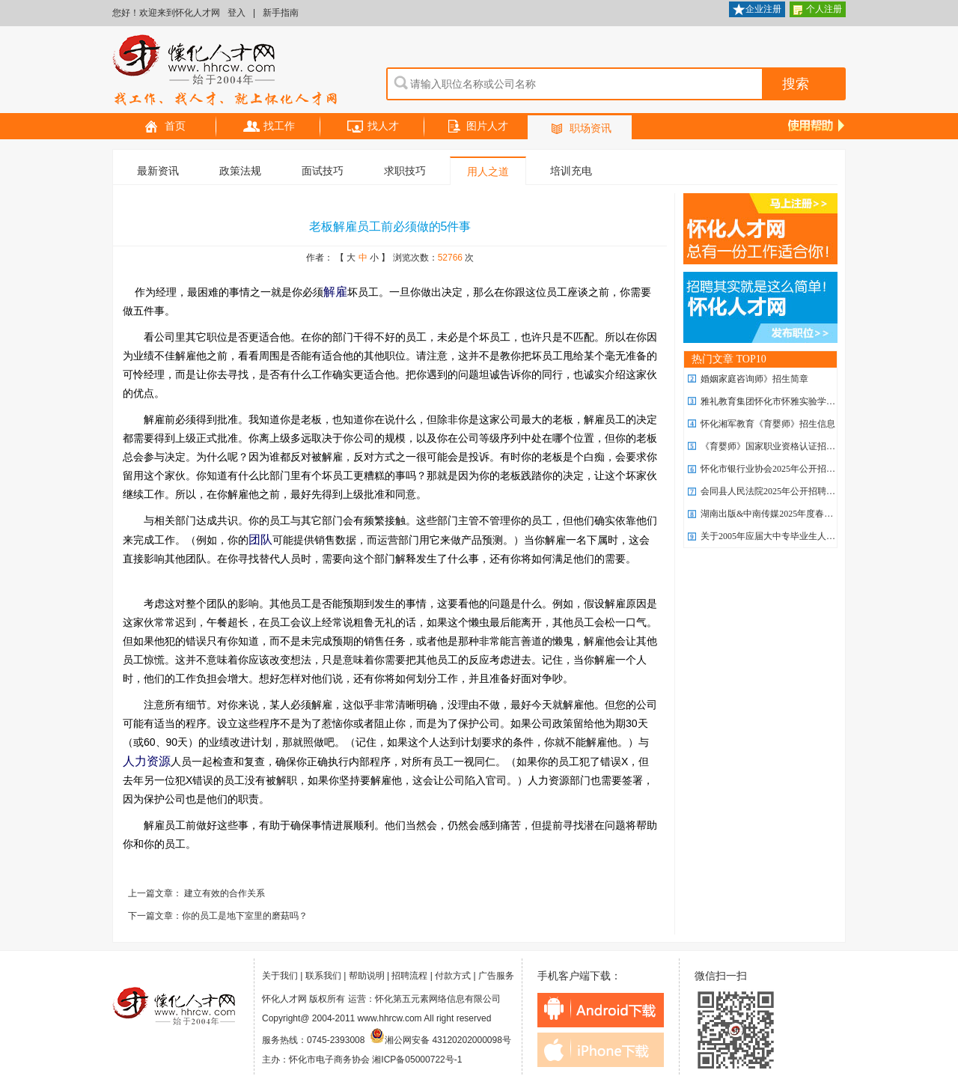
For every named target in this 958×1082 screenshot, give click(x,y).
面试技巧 (323, 171)
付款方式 (453, 975)
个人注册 (817, 10)
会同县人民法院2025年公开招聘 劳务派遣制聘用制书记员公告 (823, 491)
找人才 (373, 127)
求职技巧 (405, 171)
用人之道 (488, 171)
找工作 (268, 127)
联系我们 (323, 975)
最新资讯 (158, 171)
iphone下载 (600, 1050)
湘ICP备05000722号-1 (417, 1059)
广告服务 (496, 975)
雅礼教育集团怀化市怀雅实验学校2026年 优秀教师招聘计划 (818, 401)
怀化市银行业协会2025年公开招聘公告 (777, 469)
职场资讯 (580, 129)
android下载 (600, 1010)
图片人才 (476, 127)
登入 (236, 12)
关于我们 (280, 975)
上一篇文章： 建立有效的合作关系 (196, 893)
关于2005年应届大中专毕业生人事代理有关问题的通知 (808, 536)
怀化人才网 (225, 71)
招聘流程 (409, 975)
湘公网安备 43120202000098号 (440, 1040)
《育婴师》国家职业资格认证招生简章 (777, 446)
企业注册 (757, 10)
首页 (165, 127)
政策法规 (240, 171)
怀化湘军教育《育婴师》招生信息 (768, 424)
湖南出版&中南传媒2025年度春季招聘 (776, 513)
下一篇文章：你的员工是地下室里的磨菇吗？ (218, 916)
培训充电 (571, 171)
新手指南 (281, 12)
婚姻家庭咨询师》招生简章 (754, 379)
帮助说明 (367, 975)
